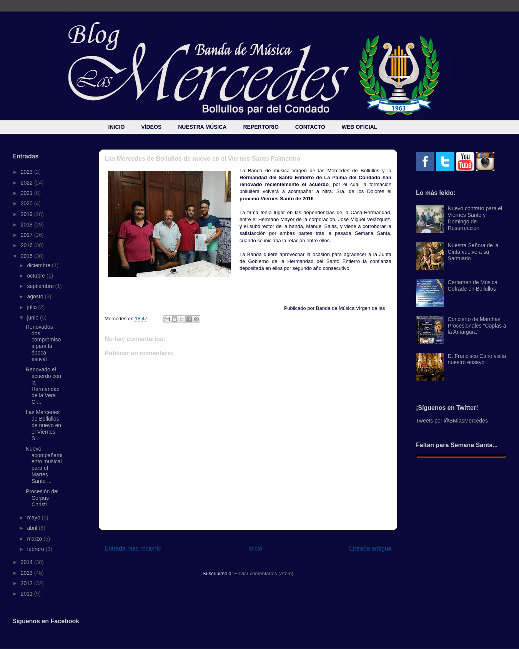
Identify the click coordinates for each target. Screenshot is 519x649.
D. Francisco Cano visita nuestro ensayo (477, 359)
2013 (27, 573)
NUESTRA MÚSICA (202, 127)
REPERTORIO (260, 127)
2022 (27, 183)
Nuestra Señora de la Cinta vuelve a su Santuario (473, 251)
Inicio (255, 548)
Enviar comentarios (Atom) (263, 573)
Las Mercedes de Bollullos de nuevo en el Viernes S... (43, 425)
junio (33, 318)
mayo (34, 517)
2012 (27, 583)
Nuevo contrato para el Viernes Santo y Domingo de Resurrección (475, 218)
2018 (27, 224)
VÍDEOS (151, 127)
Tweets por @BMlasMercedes (452, 421)
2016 (27, 245)
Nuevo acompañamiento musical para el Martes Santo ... (44, 465)
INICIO (116, 127)
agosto (36, 296)
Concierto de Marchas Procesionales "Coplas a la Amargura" (477, 325)
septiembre (41, 286)
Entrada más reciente (133, 548)
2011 (27, 594)
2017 (27, 235)
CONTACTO (310, 127)
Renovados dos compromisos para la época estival (43, 343)
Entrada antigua (370, 548)
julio (32, 307)
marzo (35, 539)
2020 (27, 203)
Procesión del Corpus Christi (42, 498)
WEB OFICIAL (360, 127)
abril (32, 528)
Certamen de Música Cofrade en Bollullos (472, 285)
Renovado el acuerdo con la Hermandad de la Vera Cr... (43, 385)
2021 (27, 193)
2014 (27, 562)
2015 (27, 256)
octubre (37, 276)
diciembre (39, 265)
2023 (27, 172)
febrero (36, 549)
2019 (27, 214)
